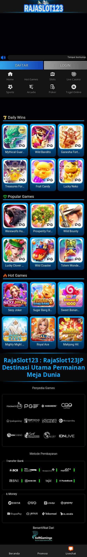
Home (10, 77)
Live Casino (74, 77)
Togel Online (73, 89)
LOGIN (65, 65)
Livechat (71, 550)
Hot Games (31, 77)
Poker (52, 89)
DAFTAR (21, 65)
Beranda (14, 550)
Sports (10, 89)
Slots (52, 77)
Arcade (31, 89)
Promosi (43, 550)
